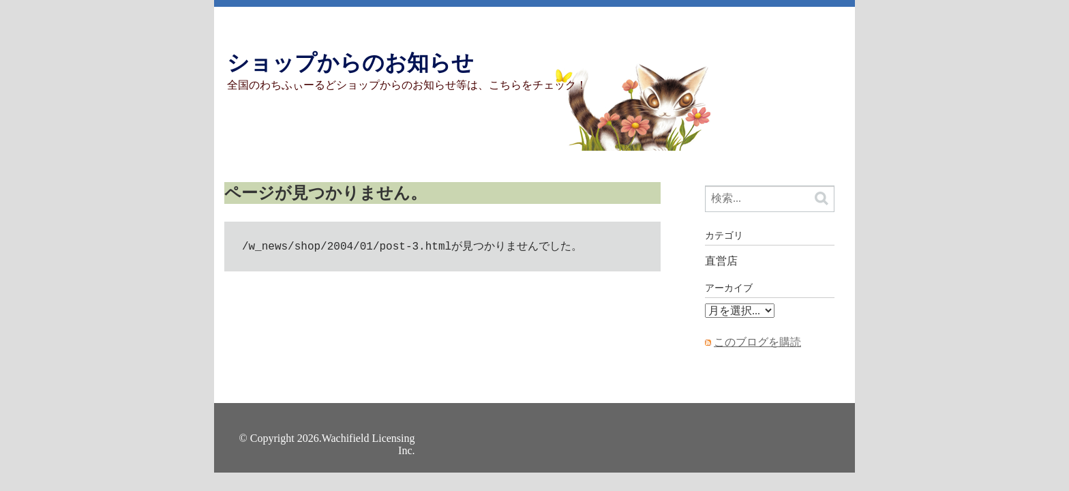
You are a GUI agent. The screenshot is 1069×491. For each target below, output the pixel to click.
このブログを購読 (757, 342)
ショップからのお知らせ (350, 62)
